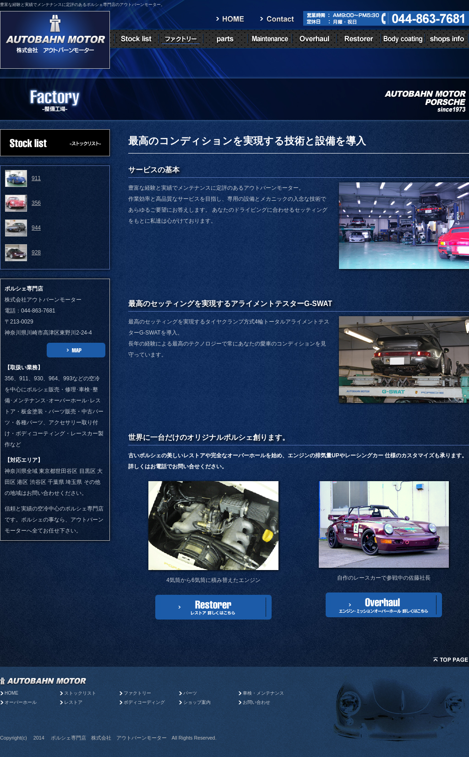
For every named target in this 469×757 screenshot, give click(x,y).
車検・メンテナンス (263, 693)
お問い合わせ (256, 702)
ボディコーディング (144, 702)
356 (36, 203)
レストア (73, 702)
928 (36, 252)
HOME (11, 693)
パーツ (192, 693)
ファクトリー (137, 693)
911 (36, 178)
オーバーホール (21, 702)
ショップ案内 (197, 702)
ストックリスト (80, 693)
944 (36, 228)
